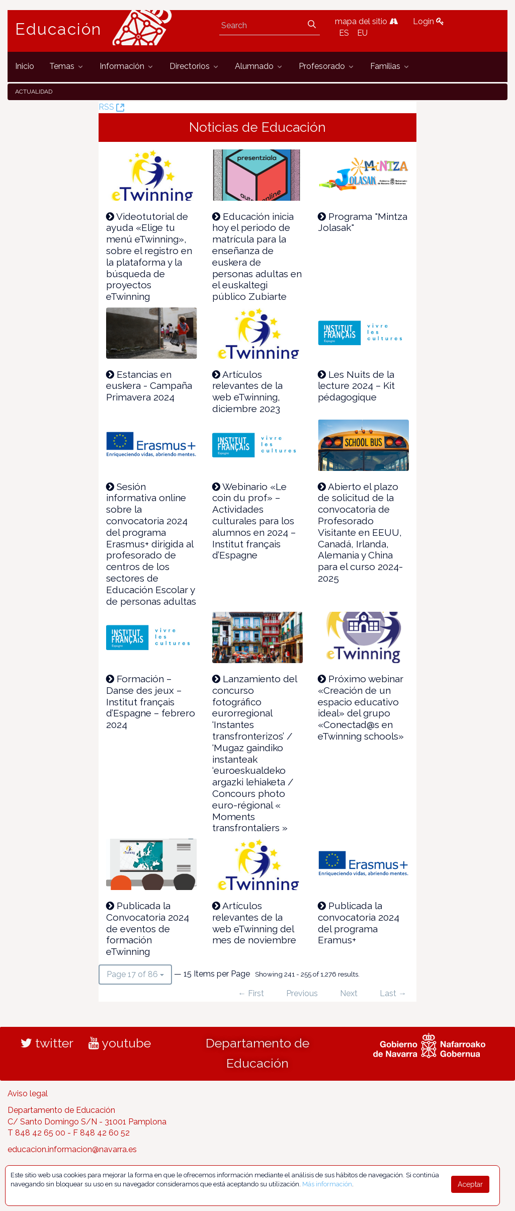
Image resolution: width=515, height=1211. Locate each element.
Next (349, 993)
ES (344, 33)
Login (428, 21)
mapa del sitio (366, 21)
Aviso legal (28, 1093)
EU (362, 33)
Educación (58, 29)
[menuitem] (25, 67)
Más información (327, 1184)
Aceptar (470, 1184)
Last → (393, 993)
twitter (47, 1043)
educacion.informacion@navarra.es (72, 1149)
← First (251, 993)
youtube (120, 1043)
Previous (302, 993)
